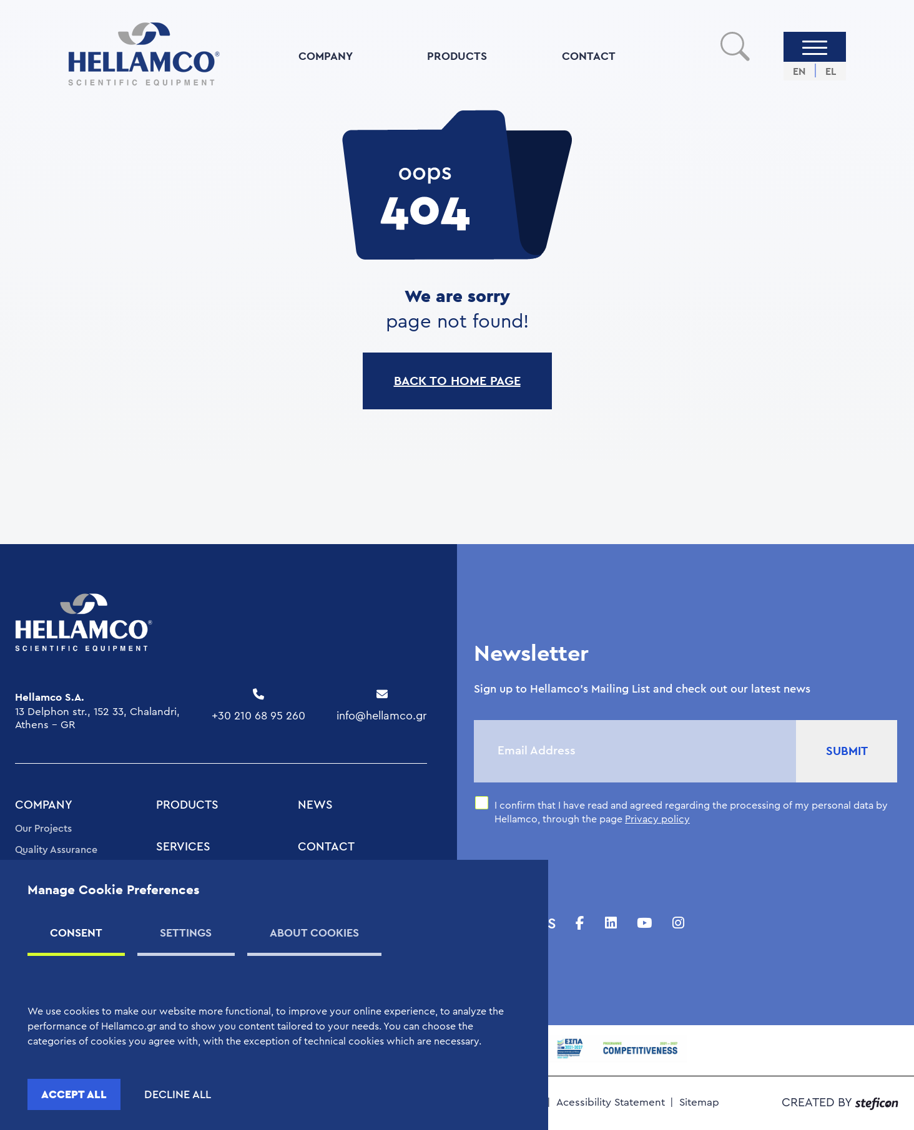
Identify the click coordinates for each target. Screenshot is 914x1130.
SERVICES (183, 847)
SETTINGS (186, 932)
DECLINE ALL (177, 1094)
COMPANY (325, 56)
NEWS (315, 805)
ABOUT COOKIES (314, 932)
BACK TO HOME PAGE (457, 381)
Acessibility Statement (610, 1102)
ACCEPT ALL (74, 1094)
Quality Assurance (56, 850)
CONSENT (76, 932)
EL (830, 71)
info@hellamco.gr (382, 715)
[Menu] (814, 46)
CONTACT (589, 56)
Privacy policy (657, 819)
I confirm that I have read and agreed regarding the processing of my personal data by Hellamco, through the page (691, 812)
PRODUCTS (457, 56)
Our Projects (43, 829)
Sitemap (699, 1102)
